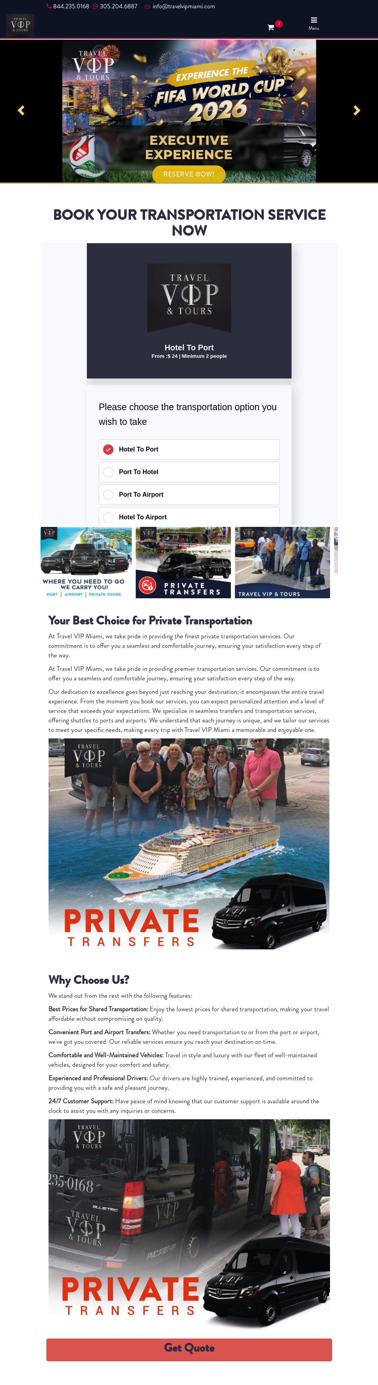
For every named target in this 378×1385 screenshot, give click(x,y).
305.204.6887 (115, 6)
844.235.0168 (67, 6)
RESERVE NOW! (189, 174)
